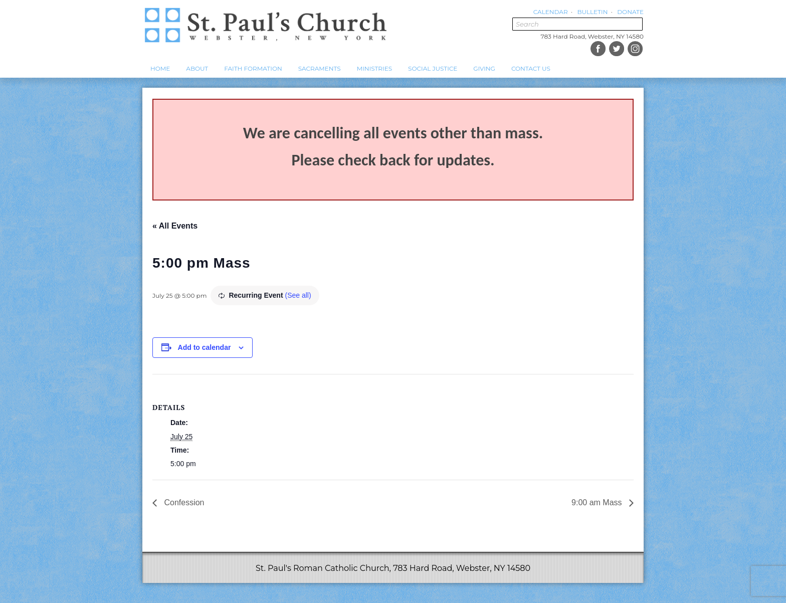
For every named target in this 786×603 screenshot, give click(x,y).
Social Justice (432, 68)
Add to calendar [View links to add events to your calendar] (204, 347)
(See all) (298, 295)
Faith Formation (253, 68)
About (197, 68)
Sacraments (319, 68)
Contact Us (530, 68)
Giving (484, 68)
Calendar (550, 12)
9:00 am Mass (597, 502)
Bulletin (592, 12)
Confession (183, 502)
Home (160, 68)
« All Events (175, 226)
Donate (630, 12)
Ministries (374, 68)
